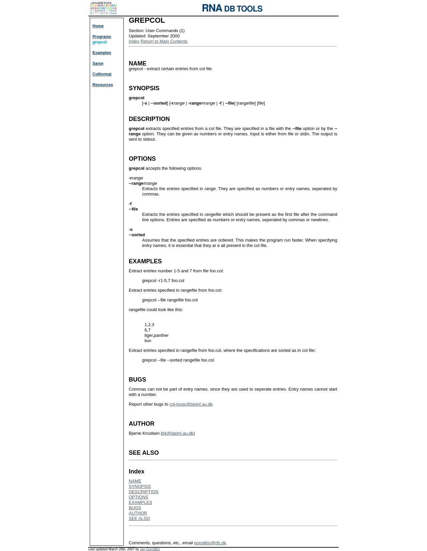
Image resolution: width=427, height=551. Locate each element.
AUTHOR (138, 513)
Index (134, 41)
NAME (135, 481)
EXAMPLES (140, 502)
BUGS (135, 507)
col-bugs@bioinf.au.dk (190, 404)
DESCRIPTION (143, 491)
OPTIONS (138, 497)
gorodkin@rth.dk (210, 542)
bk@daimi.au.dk (177, 433)
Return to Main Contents (163, 41)
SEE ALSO (139, 518)
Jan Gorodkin (150, 549)
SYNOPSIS (140, 486)
